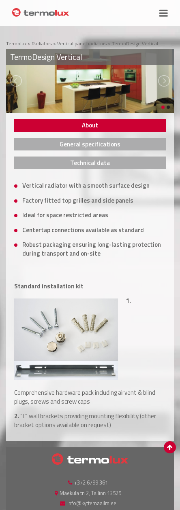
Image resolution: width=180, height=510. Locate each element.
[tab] (90, 125)
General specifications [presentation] (90, 144)
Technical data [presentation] (90, 162)
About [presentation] (90, 125)
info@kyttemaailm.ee (91, 503)
